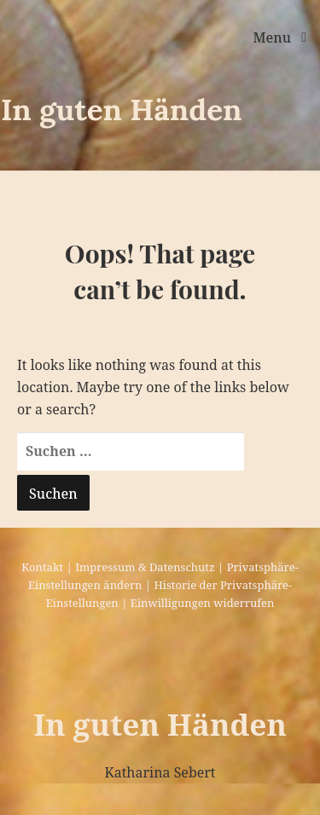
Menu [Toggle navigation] (273, 37)
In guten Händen (121, 109)
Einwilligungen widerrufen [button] (203, 602)
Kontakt (42, 567)
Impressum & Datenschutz (144, 567)
